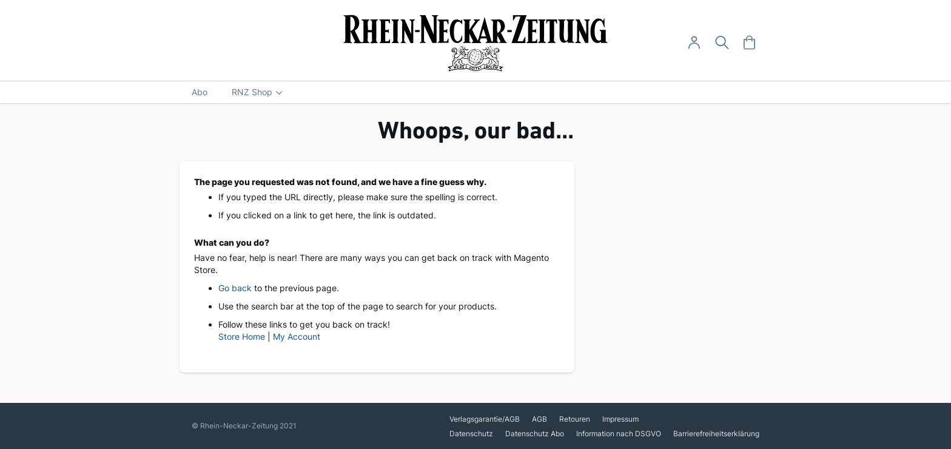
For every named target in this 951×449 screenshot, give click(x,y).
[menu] (475, 92)
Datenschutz (471, 433)
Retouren (574, 419)
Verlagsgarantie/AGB (484, 419)
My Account (296, 336)
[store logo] (476, 43)
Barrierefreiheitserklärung (716, 433)
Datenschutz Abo (534, 433)
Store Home (241, 336)
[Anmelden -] (694, 42)
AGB (539, 419)
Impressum (620, 419)
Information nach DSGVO (618, 433)
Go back (235, 288)
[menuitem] (200, 92)
